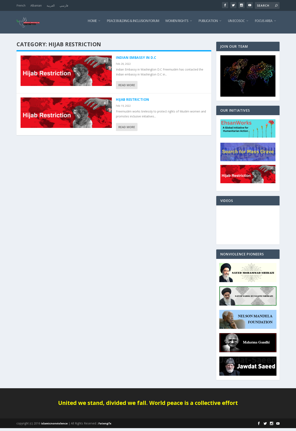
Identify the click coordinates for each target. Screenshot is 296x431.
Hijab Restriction (132, 102)
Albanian (36, 5)
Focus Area (263, 24)
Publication (208, 24)
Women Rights (176, 24)
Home (92, 24)
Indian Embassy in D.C (136, 60)
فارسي (64, 5)
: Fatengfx (104, 426)
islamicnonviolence (54, 426)
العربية (51, 5)
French (20, 5)
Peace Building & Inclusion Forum (133, 24)
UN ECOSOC (236, 24)
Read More (126, 88)
